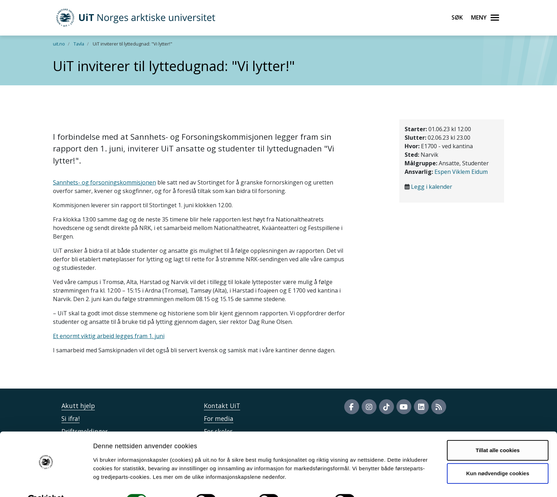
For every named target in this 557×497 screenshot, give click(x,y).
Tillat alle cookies (498, 433)
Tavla (79, 44)
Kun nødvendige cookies (497, 456)
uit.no (59, 44)
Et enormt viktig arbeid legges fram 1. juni (108, 336)
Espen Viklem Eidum (461, 172)
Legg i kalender (431, 187)
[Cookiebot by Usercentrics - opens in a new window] (46, 483)
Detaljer (378, 483)
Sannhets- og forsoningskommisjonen (104, 182)
